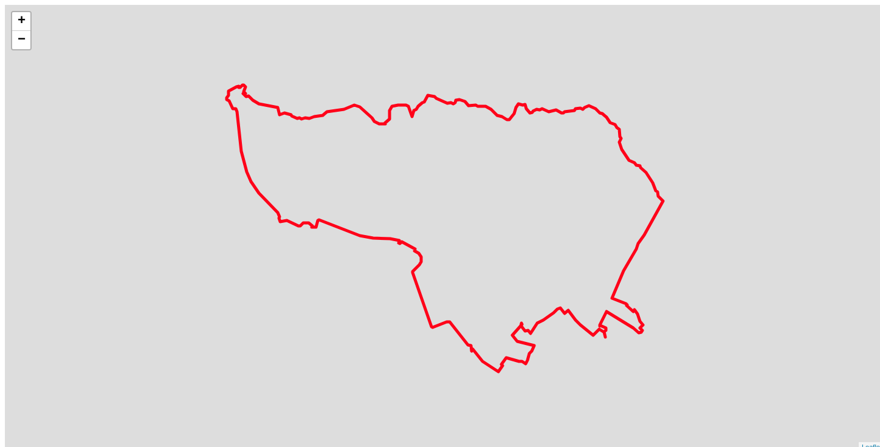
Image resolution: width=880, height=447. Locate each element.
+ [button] (22, 21)
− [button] (22, 40)
